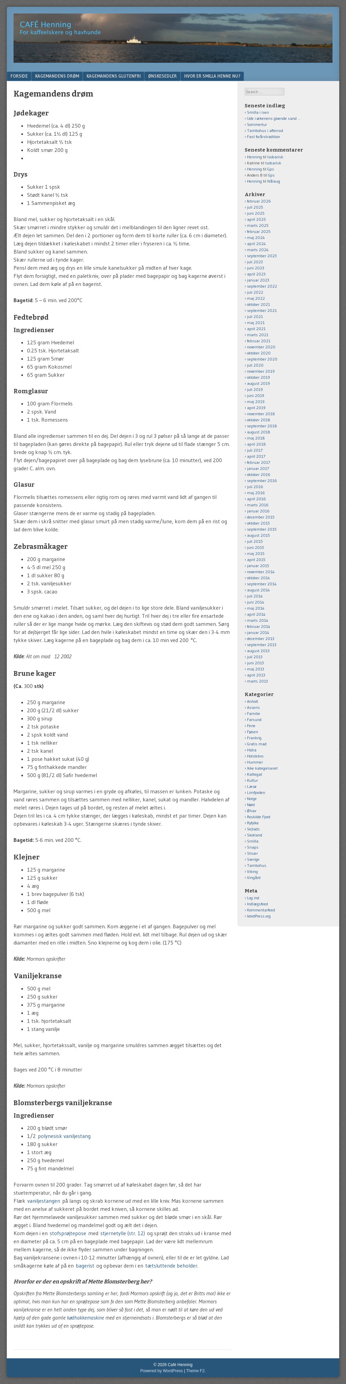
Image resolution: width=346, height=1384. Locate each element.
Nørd (251, 804)
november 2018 (261, 413)
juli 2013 (255, 656)
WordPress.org (259, 916)
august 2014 (258, 589)
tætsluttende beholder (171, 1265)
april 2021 (256, 328)
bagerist (85, 1265)
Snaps (252, 847)
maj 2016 (256, 492)
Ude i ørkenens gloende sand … (274, 118)
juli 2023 (255, 261)
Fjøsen (252, 731)
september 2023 (262, 255)
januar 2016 (258, 510)
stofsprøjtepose (68, 1233)
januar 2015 (258, 565)
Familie (253, 713)
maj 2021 (256, 322)
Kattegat (254, 774)
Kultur (252, 780)
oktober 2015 (258, 523)
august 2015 (258, 535)
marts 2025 (258, 225)
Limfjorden (256, 792)
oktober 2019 (258, 377)
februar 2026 (259, 201)
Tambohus (256, 865)
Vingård (254, 877)
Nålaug (273, 181)
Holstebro (255, 755)
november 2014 (261, 571)
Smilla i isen (258, 112)
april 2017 (256, 456)
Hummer (255, 762)
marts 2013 (257, 681)
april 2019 (256, 407)
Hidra (251, 749)
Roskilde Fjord (258, 816)
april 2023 (256, 273)
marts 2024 (258, 249)
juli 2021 (255, 316)
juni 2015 (255, 547)
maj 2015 (256, 553)
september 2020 (262, 359)
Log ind (253, 897)
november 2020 (261, 346)
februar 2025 (259, 231)
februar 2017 (258, 462)
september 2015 (262, 529)
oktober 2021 (258, 304)
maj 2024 (256, 237)
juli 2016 (255, 486)
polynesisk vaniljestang (65, 1136)
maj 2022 (256, 298)
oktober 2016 (258, 474)
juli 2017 (255, 450)
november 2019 (261, 371)
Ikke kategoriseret (262, 768)
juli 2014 (255, 595)
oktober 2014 (258, 577)
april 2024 (256, 243)
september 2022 (262, 286)
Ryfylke (253, 822)
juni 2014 (255, 602)
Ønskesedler (162, 76)
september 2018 (262, 425)
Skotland (254, 834)
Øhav (251, 810)
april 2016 (256, 498)
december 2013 (260, 638)
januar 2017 (258, 468)
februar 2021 (258, 340)
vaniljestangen (43, 1200)
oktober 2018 (258, 419)
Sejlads (253, 828)
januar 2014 (258, 632)
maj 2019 (256, 401)
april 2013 (256, 674)
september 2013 (261, 644)
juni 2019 (255, 395)
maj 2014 (256, 608)
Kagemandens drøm (57, 76)
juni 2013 (255, 662)
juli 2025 (255, 207)
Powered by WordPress (161, 1370)
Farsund (254, 719)
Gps (270, 168)
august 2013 (258, 650)
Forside (19, 76)
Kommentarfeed (261, 909)
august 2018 (258, 431)
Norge (252, 798)
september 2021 (262, 310)
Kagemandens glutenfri (113, 76)
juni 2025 (256, 213)
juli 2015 (255, 541)
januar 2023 (258, 280)
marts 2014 (257, 620)
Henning (254, 156)
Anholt (252, 701)
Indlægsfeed (257, 903)
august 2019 (258, 383)
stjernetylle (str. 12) (122, 1233)
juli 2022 (255, 292)
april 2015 (256, 559)
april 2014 (256, 614)
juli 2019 (255, 389)
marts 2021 (257, 334)
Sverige (253, 859)
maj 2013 (255, 668)
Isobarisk (275, 156)
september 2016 (262, 480)
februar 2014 (258, 626)
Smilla (252, 841)
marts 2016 (258, 504)
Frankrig (254, 737)
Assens (253, 707)
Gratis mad (257, 743)
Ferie (251, 725)
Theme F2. (196, 1370)
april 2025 (256, 219)
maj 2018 (256, 438)
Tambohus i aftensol (265, 130)
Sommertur (257, 124)
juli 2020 (255, 365)
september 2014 (262, 583)
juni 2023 (255, 267)
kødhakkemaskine (85, 1317)
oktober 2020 (259, 352)
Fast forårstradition (263, 136)
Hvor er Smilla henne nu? (212, 76)
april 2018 (256, 444)
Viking (252, 871)
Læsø (251, 786)
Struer (252, 853)
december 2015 (261, 517)
